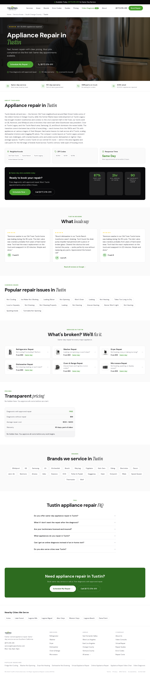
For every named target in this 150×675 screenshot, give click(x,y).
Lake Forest (19, 618)
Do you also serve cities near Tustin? (75, 549)
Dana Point (103, 618)
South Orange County (33, 14)
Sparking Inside (12, 311)
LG (45, 468)
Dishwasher (54, 647)
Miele (124, 474)
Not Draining (29, 305)
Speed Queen (136, 474)
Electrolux (124, 468)
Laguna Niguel (47, 618)
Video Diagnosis (90, 8)
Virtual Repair (120, 643)
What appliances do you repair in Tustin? (75, 536)
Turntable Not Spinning (32, 311)
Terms (109, 672)
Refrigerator (54, 636)
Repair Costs (120, 655)
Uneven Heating (93, 305)
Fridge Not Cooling (11, 666)
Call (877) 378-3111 (43, 192)
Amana (34, 474)
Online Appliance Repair (100, 666)
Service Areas (18, 14)
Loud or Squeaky (13, 305)
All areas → (87, 655)
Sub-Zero (101, 468)
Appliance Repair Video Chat (121, 666)
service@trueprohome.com (15, 646)
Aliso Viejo (61, 618)
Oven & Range (55, 651)
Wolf (82, 479)
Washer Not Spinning (27, 666)
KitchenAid (55, 468)
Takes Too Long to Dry (123, 299)
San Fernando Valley (90, 636)
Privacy (114, 672)
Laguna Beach (89, 618)
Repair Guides (121, 647)
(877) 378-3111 (73, 2)
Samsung (35, 468)
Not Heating (104, 299)
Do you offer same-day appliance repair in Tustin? (75, 516)
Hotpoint (113, 474)
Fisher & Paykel (77, 474)
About (104, 8)
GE (26, 468)
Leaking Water (49, 299)
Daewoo (54, 474)
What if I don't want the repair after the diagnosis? (75, 522)
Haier (103, 474)
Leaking (92, 299)
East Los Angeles (89, 643)
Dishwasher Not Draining (61, 666)
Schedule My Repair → (20, 64)
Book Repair (136, 8)
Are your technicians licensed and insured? (75, 529)
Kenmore (23, 474)
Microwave (54, 655)
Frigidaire (89, 468)
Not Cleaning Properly (48, 305)
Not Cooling (11, 299)
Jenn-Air (11, 474)
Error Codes (57, 8)
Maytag (78, 468)
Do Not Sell (141, 672)
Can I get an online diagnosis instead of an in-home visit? (75, 542)
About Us (119, 636)
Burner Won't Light (111, 305)
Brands (46, 8)
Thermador (70, 479)
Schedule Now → (20, 192)
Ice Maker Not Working (29, 299)
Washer (52, 640)
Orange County (88, 647)
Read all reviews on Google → (75, 267)
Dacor (135, 468)
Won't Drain (79, 299)
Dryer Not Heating (43, 666)
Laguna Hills (32, 618)
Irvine (8, 618)
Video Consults (121, 640)
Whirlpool (16, 468)
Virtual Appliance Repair (80, 666)
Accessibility (132, 672)
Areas (38, 8)
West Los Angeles (89, 640)
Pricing (76, 8)
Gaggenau (92, 474)
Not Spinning (65, 299)
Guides (67, 8)
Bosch (67, 468)
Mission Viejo (74, 618)
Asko (44, 474)
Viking (113, 468)
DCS (64, 474)
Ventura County (88, 651)
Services (29, 8)
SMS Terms (122, 672)
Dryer (51, 643)
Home (9, 14)
